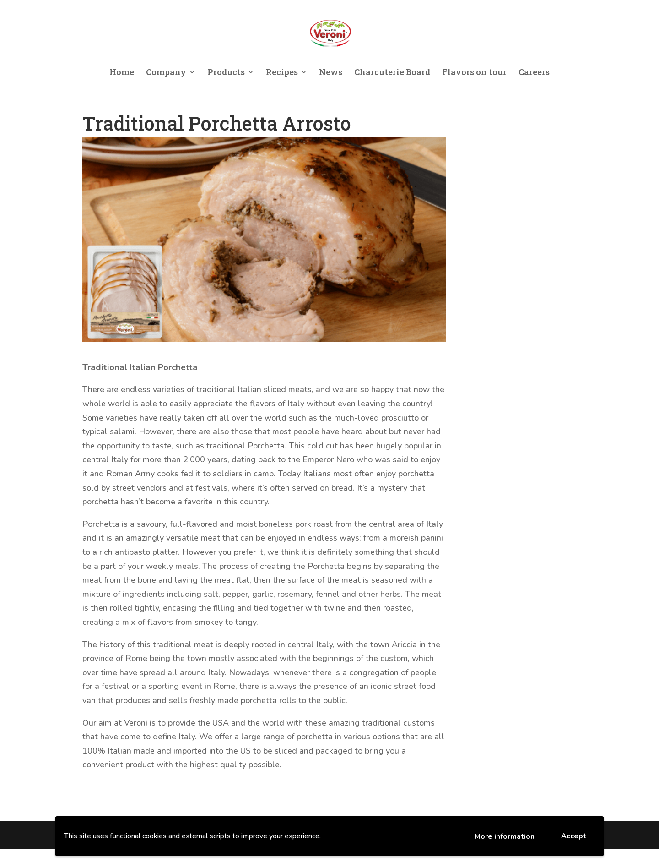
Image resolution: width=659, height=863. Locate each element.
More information (505, 836)
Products (226, 73)
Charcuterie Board (392, 73)
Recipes (282, 73)
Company (166, 73)
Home (121, 73)
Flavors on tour (474, 73)
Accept (573, 836)
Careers (534, 73)
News (330, 73)
